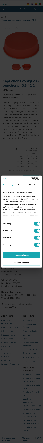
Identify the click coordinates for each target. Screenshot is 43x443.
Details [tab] (21, 185)
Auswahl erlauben (21, 262)
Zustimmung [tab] (8, 185)
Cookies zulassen (21, 255)
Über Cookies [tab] (34, 185)
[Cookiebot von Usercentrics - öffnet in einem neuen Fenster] (30, 178)
